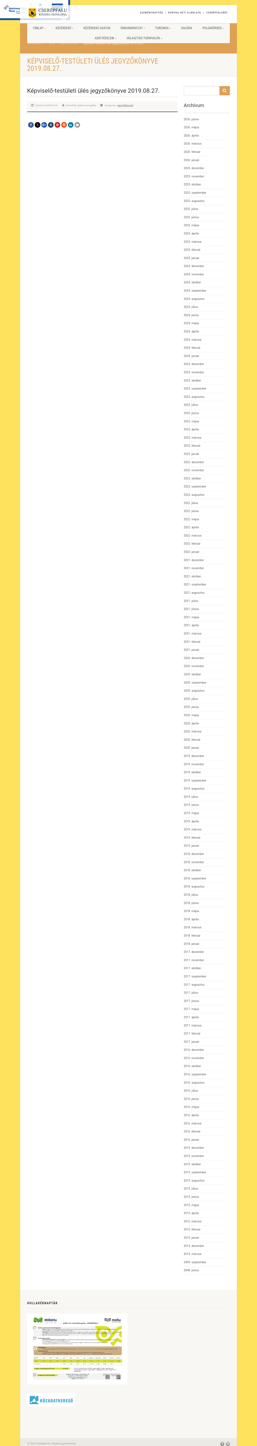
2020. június (191, 707)
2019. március (193, 829)
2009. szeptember (195, 1262)
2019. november (194, 764)
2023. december (194, 364)
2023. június (191, 413)
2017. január (191, 1041)
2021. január (191, 649)
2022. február (192, 543)
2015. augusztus (194, 1180)
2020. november (194, 666)
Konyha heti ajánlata (184, 12)
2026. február (192, 151)
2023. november (194, 372)
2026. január (191, 160)
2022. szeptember (195, 486)
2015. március (193, 1221)
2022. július (191, 503)
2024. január (191, 356)
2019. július (191, 796)
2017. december (194, 951)
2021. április (191, 625)
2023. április (191, 429)
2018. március (193, 927)
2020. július (191, 698)
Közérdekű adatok (97, 28)
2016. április (191, 1115)
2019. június (191, 804)
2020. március (193, 731)
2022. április (191, 527)
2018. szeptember (195, 878)
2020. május (191, 715)
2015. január (191, 1237)
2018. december (194, 854)
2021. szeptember (195, 584)
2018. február (192, 935)
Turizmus (163, 28)
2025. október (192, 184)
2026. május (191, 127)
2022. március (193, 535)
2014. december (194, 1246)
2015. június (191, 1196)
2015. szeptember (195, 1172)
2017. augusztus (194, 984)
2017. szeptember (195, 976)
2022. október (192, 478)
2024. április (191, 331)
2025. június (191, 217)
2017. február (192, 1033)
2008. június (191, 1270)
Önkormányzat (132, 28)
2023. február (192, 445)
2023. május (191, 421)
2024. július (191, 307)
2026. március (193, 143)
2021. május (191, 617)
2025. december (194, 168)
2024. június (191, 315)
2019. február (192, 837)
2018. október (192, 870)
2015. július (191, 1188)
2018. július (191, 894)
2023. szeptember (195, 388)
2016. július (191, 1090)
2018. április (191, 919)
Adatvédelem (105, 38)
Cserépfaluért (217, 12)
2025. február (192, 249)
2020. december (194, 658)
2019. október (192, 772)
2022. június (191, 511)
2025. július (191, 209)
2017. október (192, 968)
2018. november (194, 862)
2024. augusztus (194, 298)
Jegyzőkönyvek (125, 105)
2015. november (194, 1156)
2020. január (191, 747)
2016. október (192, 1066)
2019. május (191, 813)
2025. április (191, 233)
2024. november (194, 274)
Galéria (186, 28)
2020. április (191, 723)
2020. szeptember (195, 682)
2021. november (194, 568)
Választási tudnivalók (144, 38)
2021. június (191, 609)
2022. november (194, 470)
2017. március (193, 1025)
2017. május (191, 1009)
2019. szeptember (195, 780)
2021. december (194, 560)
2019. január (191, 845)
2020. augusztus (194, 690)
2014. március (193, 1254)
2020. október (192, 674)
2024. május (191, 323)
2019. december (194, 756)
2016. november (194, 1058)
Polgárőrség (213, 28)
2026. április (191, 135)
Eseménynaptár (151, 12)
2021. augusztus (194, 592)
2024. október (192, 282)
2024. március (193, 339)
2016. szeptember (195, 1074)
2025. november (194, 176)
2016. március (193, 1123)
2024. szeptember (195, 290)
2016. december (194, 1049)
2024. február (192, 347)
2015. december (194, 1147)
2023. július (191, 404)
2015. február (192, 1229)
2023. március (193, 437)
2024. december (194, 266)
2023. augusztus (194, 396)
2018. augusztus (194, 886)
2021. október (192, 576)
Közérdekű (64, 28)
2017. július (191, 992)
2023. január (191, 454)
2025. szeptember (195, 192)
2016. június (191, 1098)
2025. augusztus (194, 201)
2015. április (191, 1213)
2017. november (194, 960)
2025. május (191, 225)
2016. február (192, 1131)
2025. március (193, 241)
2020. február (192, 739)
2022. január (191, 551)
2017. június (191, 1001)
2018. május (191, 911)
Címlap (39, 28)
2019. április (191, 821)
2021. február (192, 641)
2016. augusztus (194, 1082)
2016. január (191, 1139)
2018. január (191, 943)
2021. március (193, 633)
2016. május (191, 1107)
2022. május (191, 519)
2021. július (191, 601)
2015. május (191, 1205)
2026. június (191, 119)
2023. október (192, 380)
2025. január (191, 258)
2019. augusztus (194, 788)
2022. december (194, 462)
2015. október (192, 1164)
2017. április (191, 1017)
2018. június (191, 903)
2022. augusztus (194, 494)
